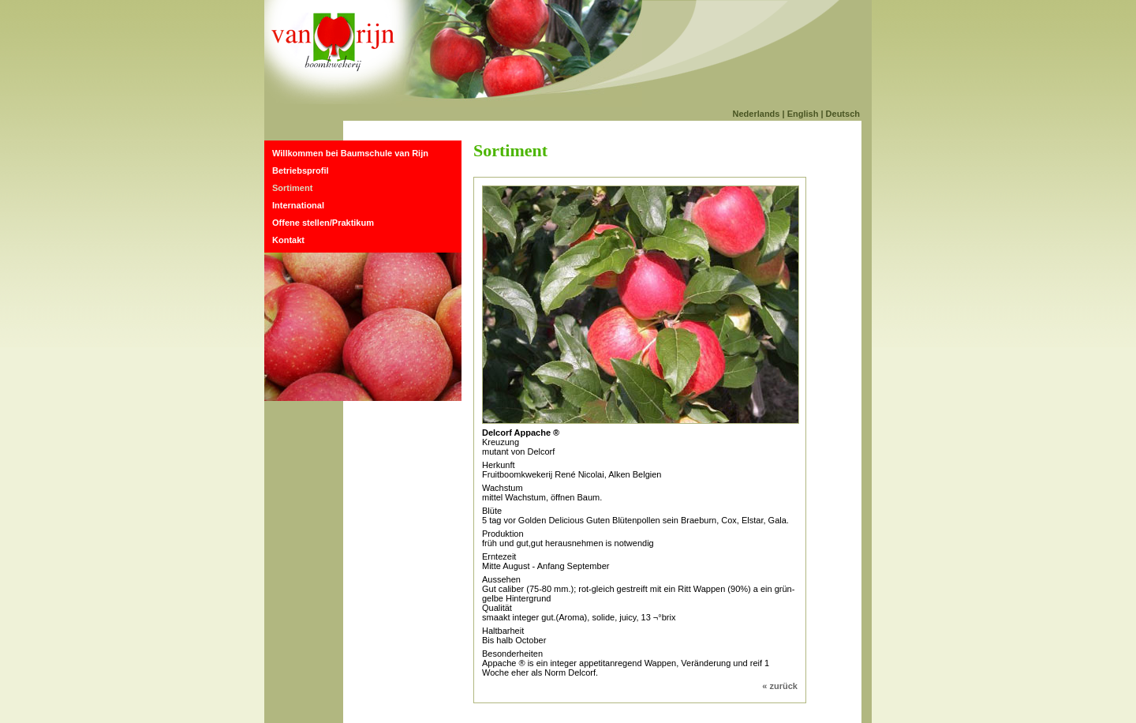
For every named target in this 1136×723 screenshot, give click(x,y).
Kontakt (288, 240)
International (298, 205)
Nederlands (756, 113)
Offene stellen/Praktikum (323, 222)
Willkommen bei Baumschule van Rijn (350, 153)
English (803, 113)
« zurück (780, 686)
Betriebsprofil (300, 170)
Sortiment (292, 188)
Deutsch (843, 113)
